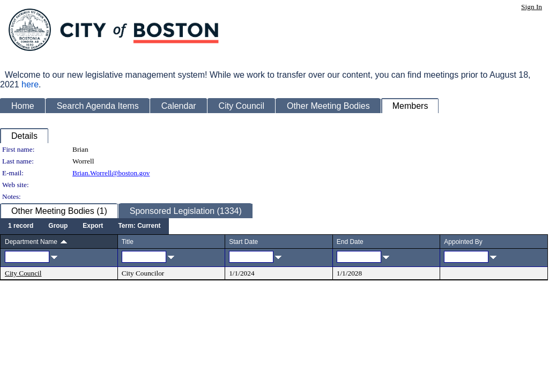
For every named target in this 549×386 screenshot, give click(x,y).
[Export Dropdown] (92, 226)
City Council (23, 273)
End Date (350, 242)
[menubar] (84, 226)
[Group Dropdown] (58, 226)
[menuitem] (21, 226)
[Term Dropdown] (139, 226)
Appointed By (463, 242)
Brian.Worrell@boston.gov (111, 173)
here (30, 84)
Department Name (31, 242)
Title (127, 242)
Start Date (243, 242)
